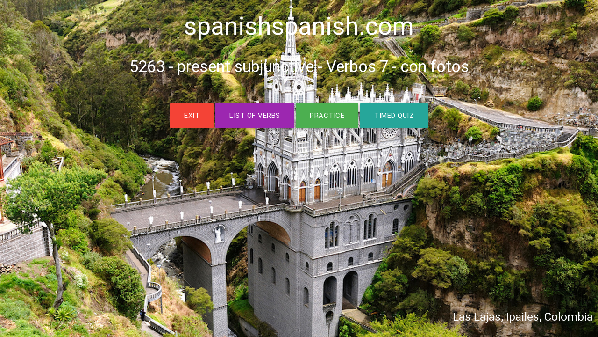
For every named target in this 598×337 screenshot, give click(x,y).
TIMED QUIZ (394, 115)
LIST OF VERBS (254, 115)
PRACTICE (327, 115)
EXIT (191, 115)
